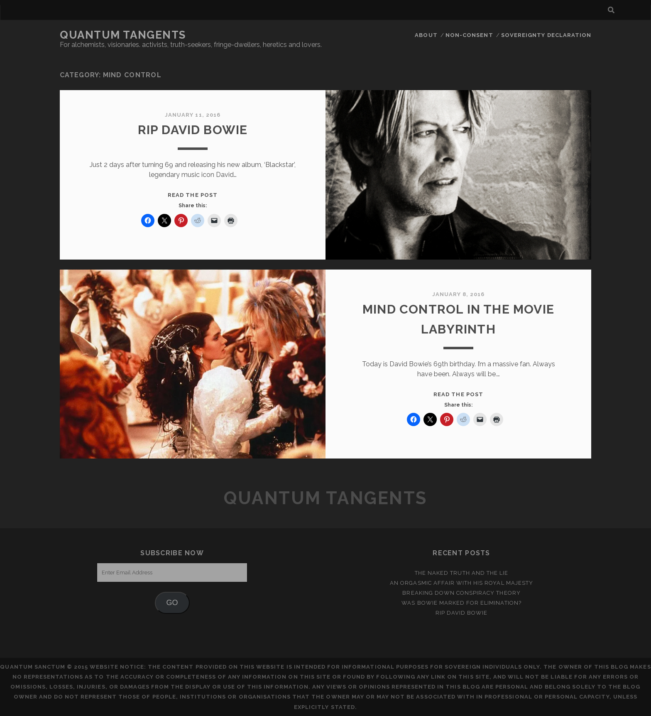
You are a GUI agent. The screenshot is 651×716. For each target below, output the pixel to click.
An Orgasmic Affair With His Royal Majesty (461, 583)
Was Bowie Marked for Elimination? (461, 603)
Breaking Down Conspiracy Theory (461, 593)
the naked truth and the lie (461, 573)
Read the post (193, 195)
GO (172, 602)
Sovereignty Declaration (546, 35)
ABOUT (426, 35)
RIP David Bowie (193, 130)
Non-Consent (469, 35)
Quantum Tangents (123, 35)
